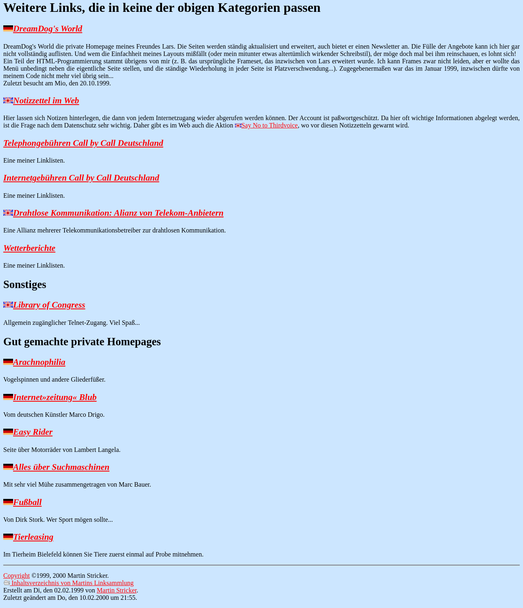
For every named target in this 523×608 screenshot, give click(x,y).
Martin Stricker (116, 590)
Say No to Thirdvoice (269, 125)
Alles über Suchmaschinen (61, 467)
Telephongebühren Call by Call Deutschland (83, 143)
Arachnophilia (39, 362)
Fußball (27, 502)
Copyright (16, 575)
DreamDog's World (47, 29)
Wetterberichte (29, 248)
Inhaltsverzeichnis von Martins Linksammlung (68, 582)
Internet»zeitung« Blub (54, 397)
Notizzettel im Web (46, 100)
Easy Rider (33, 432)
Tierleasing (33, 537)
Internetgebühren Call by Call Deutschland (81, 178)
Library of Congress (49, 305)
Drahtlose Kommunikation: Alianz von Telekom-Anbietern (118, 213)
